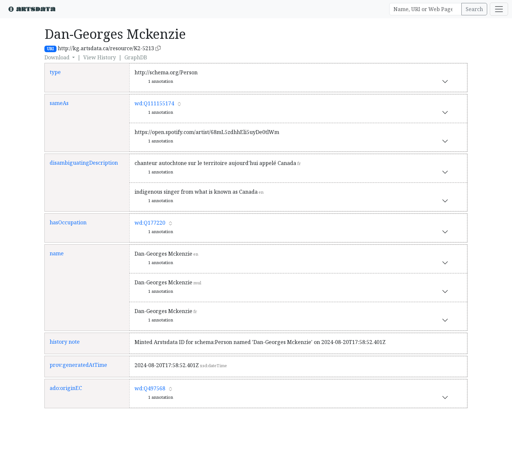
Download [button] (57, 57)
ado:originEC (66, 388)
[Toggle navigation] (499, 9)
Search (474, 9)
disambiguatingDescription (84, 162)
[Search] (425, 9)
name (57, 253)
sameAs (59, 103)
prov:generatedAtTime (78, 364)
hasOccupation (68, 222)
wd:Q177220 (150, 222)
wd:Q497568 (150, 388)
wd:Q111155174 (154, 103)
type (55, 72)
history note (65, 341)
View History (99, 57)
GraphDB (135, 57)
